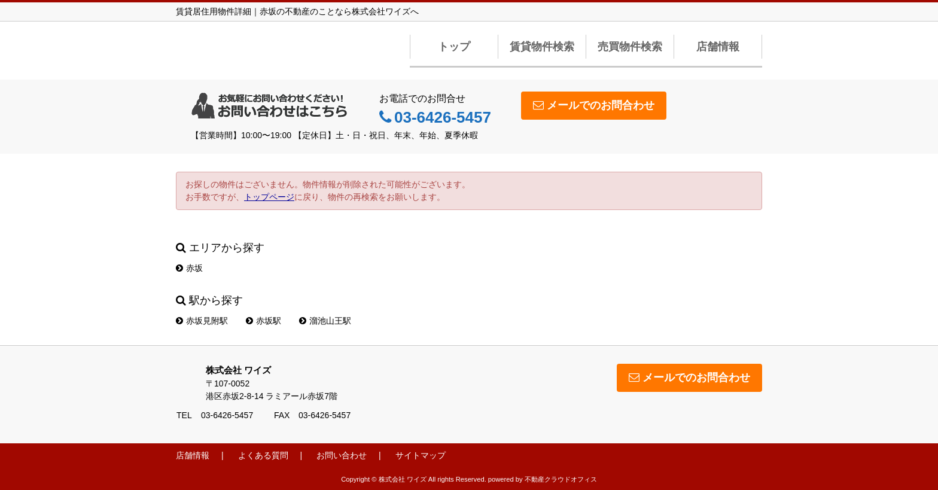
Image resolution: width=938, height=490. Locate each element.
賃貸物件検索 (542, 47)
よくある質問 (263, 455)
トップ (454, 47)
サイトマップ (420, 455)
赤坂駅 (263, 320)
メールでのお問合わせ (593, 105)
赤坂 (189, 268)
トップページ (269, 197)
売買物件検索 (630, 47)
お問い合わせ (341, 455)
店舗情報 (717, 47)
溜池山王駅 (325, 320)
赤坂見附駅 (202, 320)
